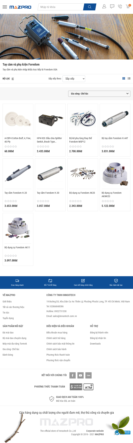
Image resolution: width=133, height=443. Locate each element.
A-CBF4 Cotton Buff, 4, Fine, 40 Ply (18, 140)
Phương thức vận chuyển (58, 360)
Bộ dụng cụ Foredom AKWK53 (112, 194)
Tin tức (6, 312)
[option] (17, 282)
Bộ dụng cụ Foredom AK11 (17, 247)
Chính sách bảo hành (56, 349)
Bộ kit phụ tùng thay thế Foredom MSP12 (80, 140)
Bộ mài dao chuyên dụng (14, 338)
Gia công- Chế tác (11, 349)
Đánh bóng (8, 354)
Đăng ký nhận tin (98, 338)
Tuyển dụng (8, 318)
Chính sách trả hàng (55, 338)
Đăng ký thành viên (99, 332)
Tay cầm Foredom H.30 (48, 192)
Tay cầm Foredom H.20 (16, 192)
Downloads (95, 343)
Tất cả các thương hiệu (13, 307)
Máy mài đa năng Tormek (15, 343)
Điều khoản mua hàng (56, 332)
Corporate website (95, 430)
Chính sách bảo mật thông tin (60, 343)
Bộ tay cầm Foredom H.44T (115, 138)
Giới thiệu (7, 301)
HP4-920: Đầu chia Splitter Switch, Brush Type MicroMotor (49, 140)
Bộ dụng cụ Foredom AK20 (82, 192)
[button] (8, 78)
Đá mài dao (8, 332)
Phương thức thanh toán (58, 354)
